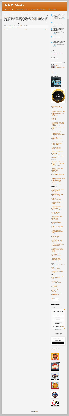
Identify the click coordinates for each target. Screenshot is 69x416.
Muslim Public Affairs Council (57, 240)
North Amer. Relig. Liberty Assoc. (58, 244)
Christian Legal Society (56, 212)
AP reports (6, 17)
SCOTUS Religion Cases (56, 148)
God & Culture (54, 278)
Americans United (55, 198)
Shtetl (53, 149)
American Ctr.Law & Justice (57, 195)
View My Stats (53, 349)
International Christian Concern (57, 235)
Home (26, 29)
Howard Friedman (60, 65)
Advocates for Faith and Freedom (58, 189)
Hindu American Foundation (57, 227)
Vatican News (54, 157)
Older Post (46, 29)
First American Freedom (56, 222)
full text (39, 17)
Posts (53, 298)
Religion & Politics (55, 135)
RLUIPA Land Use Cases (56, 147)
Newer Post (6, 29)
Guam (14, 27)
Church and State (55, 213)
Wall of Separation (55, 294)
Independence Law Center (56, 230)
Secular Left (54, 290)
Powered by (58, 345)
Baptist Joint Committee (56, 202)
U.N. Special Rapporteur (56, 180)
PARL (53, 246)
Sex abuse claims (18, 27)
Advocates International (56, 190)
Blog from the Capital (55, 277)
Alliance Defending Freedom (57, 191)
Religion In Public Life (56, 173)
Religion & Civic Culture (56, 133)
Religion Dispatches (55, 137)
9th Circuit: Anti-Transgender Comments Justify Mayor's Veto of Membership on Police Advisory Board (58, 15)
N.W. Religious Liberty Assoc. (57, 241)
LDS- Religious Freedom (56, 125)
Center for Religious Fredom (57, 209)
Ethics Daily (54, 118)
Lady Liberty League (55, 236)
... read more (54, 33)
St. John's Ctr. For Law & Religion (58, 174)
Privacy (60, 329)
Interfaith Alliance (55, 233)
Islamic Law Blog (55, 281)
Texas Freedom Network (56, 255)
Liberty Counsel (55, 237)
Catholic (11, 27)
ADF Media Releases (56, 106)
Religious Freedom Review (57, 143)
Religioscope (54, 139)
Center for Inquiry (55, 208)
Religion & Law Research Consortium (58, 134)
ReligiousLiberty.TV (55, 289)
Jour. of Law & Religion (56, 268)
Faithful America (55, 221)
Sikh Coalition (54, 254)
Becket (53, 203)
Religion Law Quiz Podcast (57, 138)
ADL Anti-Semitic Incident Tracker (58, 107)
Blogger (36, 411)
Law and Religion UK (55, 285)
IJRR (53, 267)
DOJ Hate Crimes (55, 115)
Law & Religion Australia (56, 282)
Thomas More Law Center (56, 259)
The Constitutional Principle (57, 154)
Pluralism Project (55, 170)
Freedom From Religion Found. (57, 226)
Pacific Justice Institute (56, 245)
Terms (58, 329)
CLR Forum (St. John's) (56, 165)
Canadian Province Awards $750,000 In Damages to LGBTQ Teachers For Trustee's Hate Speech (57, 29)
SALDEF (53, 251)
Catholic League (55, 204)
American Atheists (55, 193)
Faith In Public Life (55, 219)
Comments (54, 300)
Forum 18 (54, 119)
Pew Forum (54, 129)
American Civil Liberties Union (57, 194)
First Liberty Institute (55, 223)
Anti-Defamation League (56, 199)
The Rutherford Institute (56, 258)
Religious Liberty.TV (55, 144)
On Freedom (54, 286)
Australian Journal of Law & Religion (58, 264)
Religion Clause (14, 4)
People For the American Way (57, 248)
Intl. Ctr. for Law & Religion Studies (58, 122)
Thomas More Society (56, 260)
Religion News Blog (55, 287)
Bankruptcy (8, 27)
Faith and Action (55, 218)
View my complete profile (60, 67)
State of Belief (54, 153)
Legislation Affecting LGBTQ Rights (58, 127)
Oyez (53, 128)
